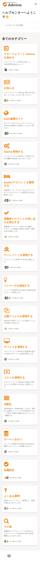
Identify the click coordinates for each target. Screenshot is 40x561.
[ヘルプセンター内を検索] (20, 25)
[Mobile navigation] (36, 4)
